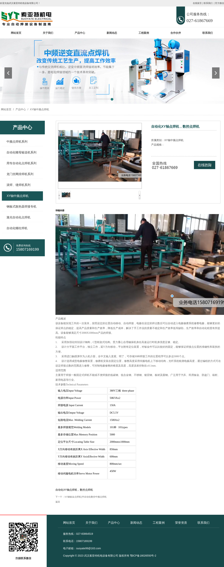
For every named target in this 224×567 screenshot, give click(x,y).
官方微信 (219, 3)
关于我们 (48, 32)
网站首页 (16, 32)
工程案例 (144, 32)
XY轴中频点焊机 (39, 109)
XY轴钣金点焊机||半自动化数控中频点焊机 (85, 497)
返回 (57, 502)
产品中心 (80, 32)
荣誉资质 (181, 522)
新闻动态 (112, 32)
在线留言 (197, 3)
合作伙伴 (175, 32)
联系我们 (208, 3)
